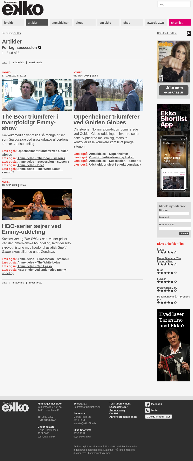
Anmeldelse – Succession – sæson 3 (43, 259)
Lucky (160, 249)
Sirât (160, 270)
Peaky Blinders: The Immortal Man (169, 260)
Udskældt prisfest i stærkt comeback (115, 164)
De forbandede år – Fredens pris (173, 298)
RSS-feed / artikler (167, 33)
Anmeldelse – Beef (30, 165)
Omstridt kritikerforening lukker (111, 157)
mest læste (35, 62)
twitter (151, 410)
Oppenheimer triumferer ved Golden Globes (107, 119)
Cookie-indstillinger (158, 416)
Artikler (17, 33)
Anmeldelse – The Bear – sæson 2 (41, 158)
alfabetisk (18, 62)
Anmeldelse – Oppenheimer (108, 153)
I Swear (161, 279)
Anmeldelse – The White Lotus (38, 262)
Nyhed (6, 72)
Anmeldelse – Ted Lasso (34, 266)
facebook (153, 404)
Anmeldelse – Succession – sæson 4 (43, 161)
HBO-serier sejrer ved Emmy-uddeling (31, 229)
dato (4, 62)
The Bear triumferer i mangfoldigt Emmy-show (30, 122)
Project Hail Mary (167, 287)
